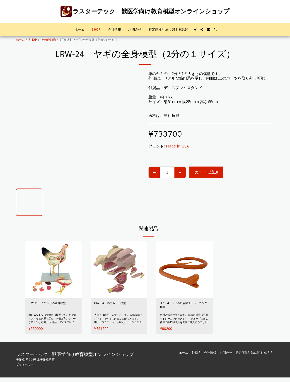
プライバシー (25, 365)
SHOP (33, 40)
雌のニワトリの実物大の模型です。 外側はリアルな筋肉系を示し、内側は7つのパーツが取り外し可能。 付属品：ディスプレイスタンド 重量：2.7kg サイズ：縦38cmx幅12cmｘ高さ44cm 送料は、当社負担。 (53, 327)
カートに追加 (206, 172)
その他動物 (48, 40)
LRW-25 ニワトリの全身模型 (53, 307)
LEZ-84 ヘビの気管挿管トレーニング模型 (183, 307)
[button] (195, 29)
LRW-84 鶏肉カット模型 (116, 304)
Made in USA (177, 146)
